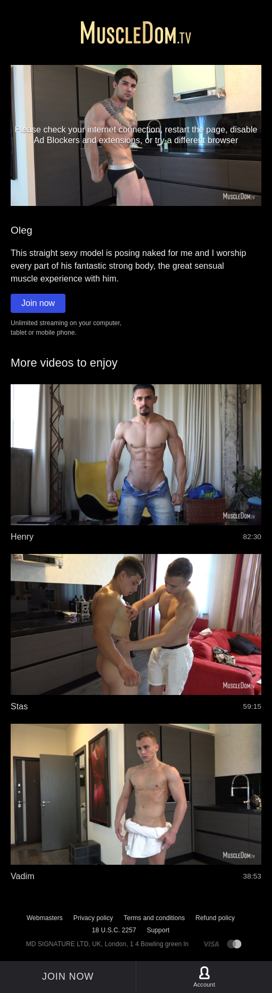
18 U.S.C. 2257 (114, 930)
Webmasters (45, 918)
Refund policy (215, 918)
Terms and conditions (154, 918)
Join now (38, 303)
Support (158, 930)
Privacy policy (93, 918)
